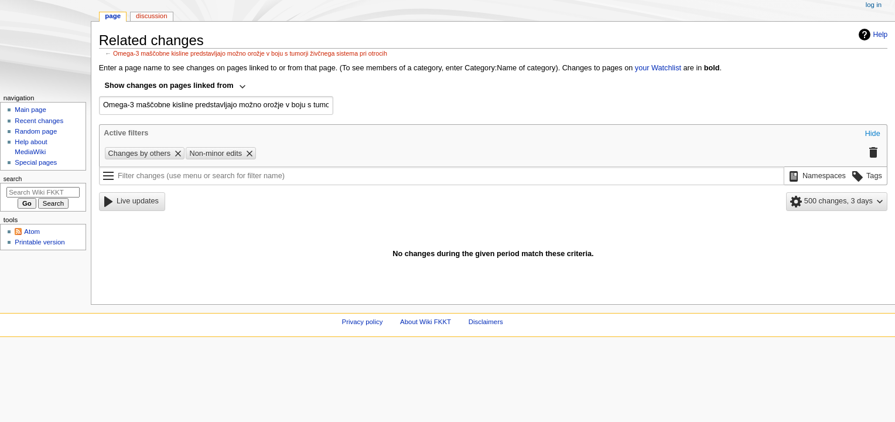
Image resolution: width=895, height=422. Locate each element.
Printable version (39, 242)
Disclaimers (486, 321)
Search (13, 178)
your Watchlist (658, 68)
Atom (32, 231)
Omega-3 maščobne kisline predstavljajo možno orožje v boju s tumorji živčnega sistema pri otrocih (250, 53)
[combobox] (175, 86)
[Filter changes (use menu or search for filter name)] (441, 175)
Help (872, 34)
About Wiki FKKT (425, 321)
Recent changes (39, 120)
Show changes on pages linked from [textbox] (169, 85)
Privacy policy (362, 321)
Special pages (36, 162)
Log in (874, 4)
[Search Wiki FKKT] (43, 192)
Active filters (126, 133)
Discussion (151, 15)
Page (113, 15)
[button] (873, 134)
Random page (36, 131)
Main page (30, 109)
